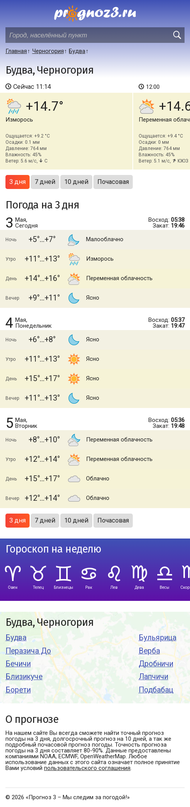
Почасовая (113, 181)
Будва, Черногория (49, 622)
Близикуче (23, 676)
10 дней (76, 181)
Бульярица (157, 637)
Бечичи (18, 663)
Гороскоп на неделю (53, 549)
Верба (149, 650)
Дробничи (156, 663)
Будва (15, 637)
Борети (18, 689)
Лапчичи (153, 676)
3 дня (17, 181)
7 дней (45, 181)
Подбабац (156, 689)
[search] (177, 35)
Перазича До (28, 650)
